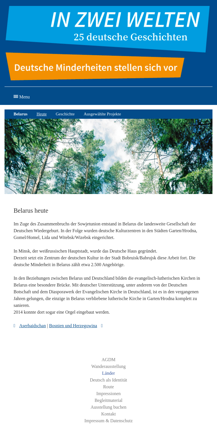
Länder (108, 373)
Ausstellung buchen (108, 407)
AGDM (108, 359)
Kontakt (108, 413)
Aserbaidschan (32, 325)
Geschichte (65, 114)
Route (108, 386)
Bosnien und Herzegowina (73, 325)
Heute (41, 114)
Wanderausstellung (108, 366)
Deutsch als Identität (108, 380)
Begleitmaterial (108, 400)
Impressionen (108, 393)
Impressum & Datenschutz (108, 420)
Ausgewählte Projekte (102, 114)
